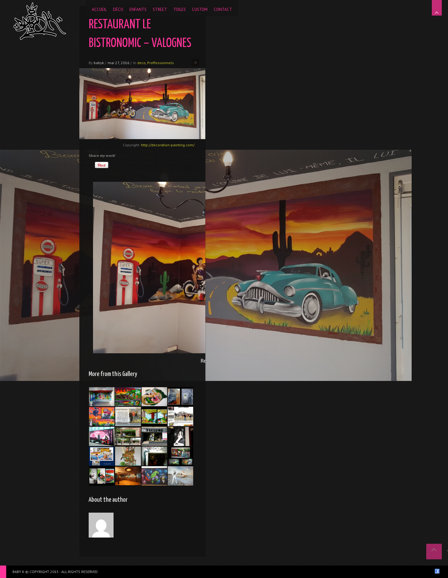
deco (141, 62)
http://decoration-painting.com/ (167, 145)
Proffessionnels (160, 62)
